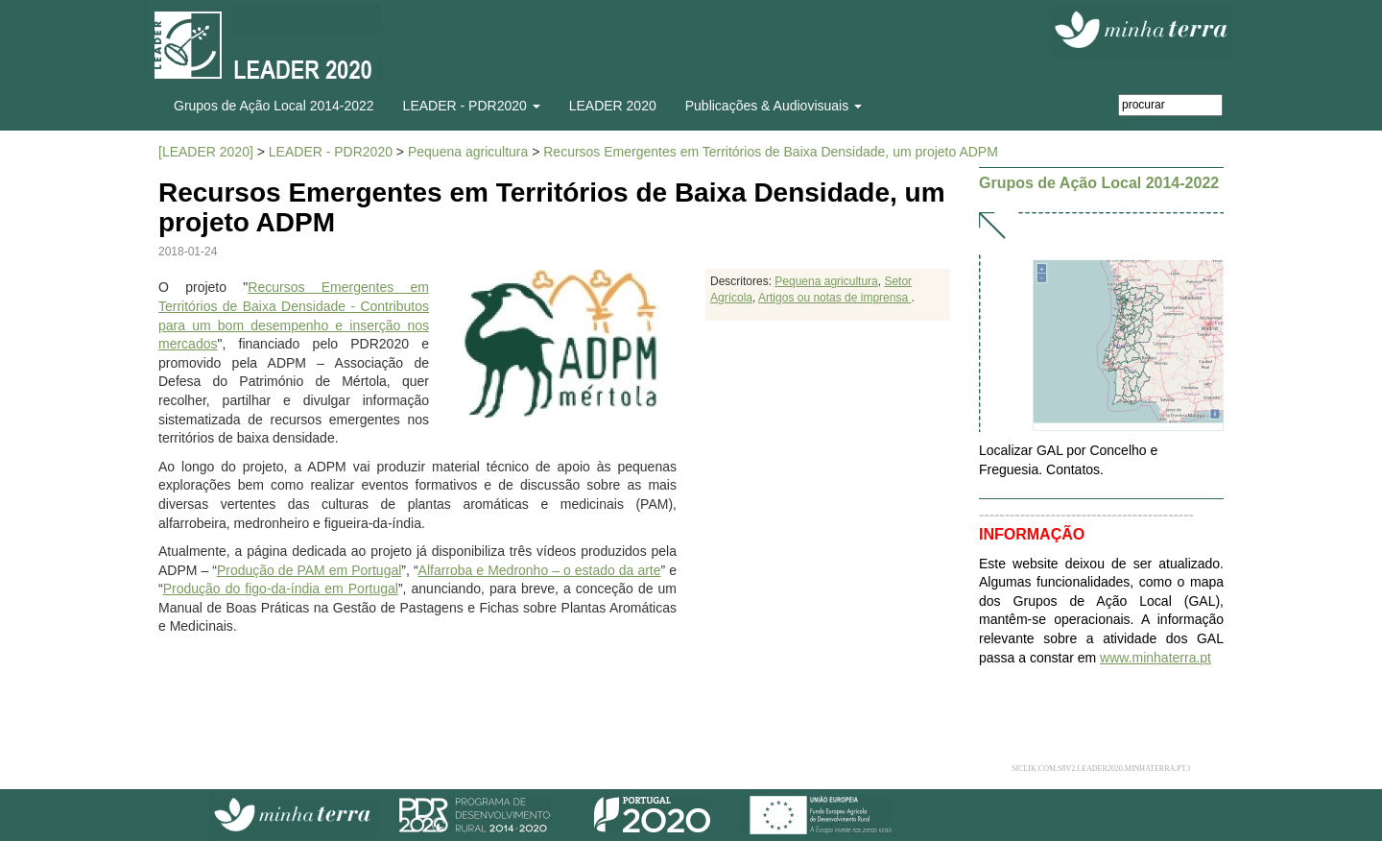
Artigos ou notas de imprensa (834, 297)
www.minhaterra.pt (1155, 657)
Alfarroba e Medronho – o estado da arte (539, 570)
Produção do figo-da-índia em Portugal (280, 588)
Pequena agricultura (468, 151)
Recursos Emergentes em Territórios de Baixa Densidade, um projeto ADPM (770, 151)
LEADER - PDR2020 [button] (471, 105)
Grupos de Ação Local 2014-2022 (274, 105)
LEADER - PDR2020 (331, 151)
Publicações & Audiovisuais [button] (773, 105)
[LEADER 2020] (205, 151)
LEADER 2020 (612, 105)
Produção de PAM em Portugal (309, 570)
